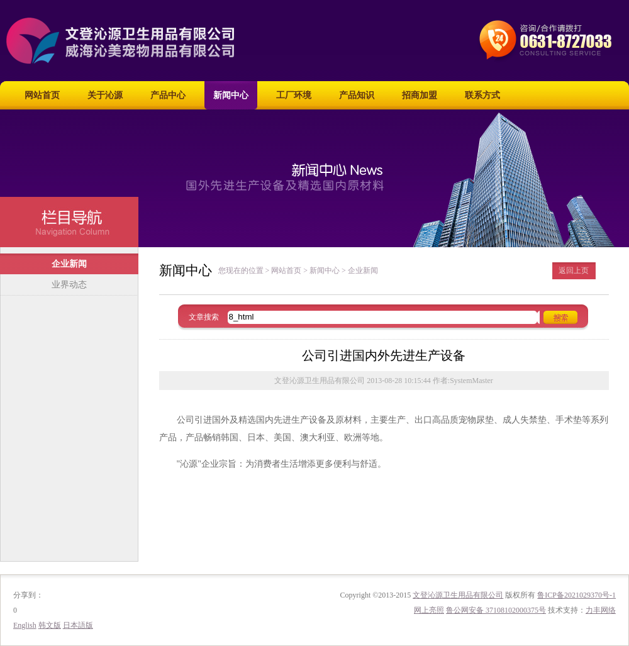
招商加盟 (419, 95)
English (24, 625)
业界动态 (69, 284)
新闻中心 (230, 95)
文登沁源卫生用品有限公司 (458, 595)
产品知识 (356, 95)
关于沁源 (105, 95)
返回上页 (574, 270)
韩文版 (49, 625)
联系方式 (482, 95)
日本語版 (78, 625)
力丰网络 (601, 610)
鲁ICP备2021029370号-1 (576, 595)
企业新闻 (69, 264)
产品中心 (168, 95)
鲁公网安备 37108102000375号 (496, 610)
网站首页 (42, 95)
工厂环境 (293, 95)
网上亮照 (429, 610)
